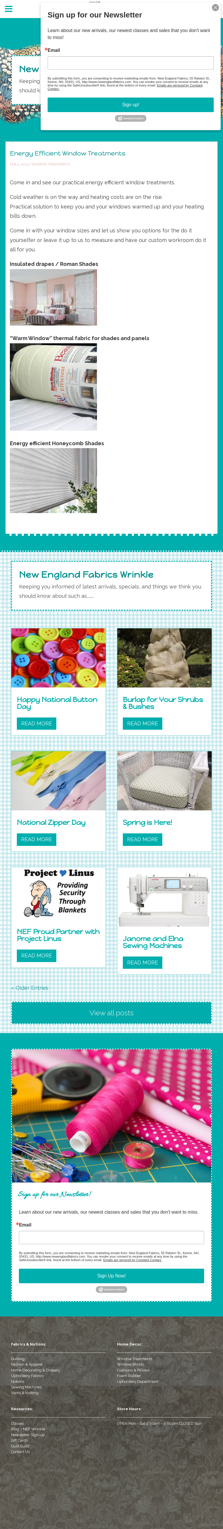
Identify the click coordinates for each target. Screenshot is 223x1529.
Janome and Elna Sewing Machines (153, 942)
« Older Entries (29, 988)
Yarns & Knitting (25, 1393)
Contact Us (20, 1452)
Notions (17, 1381)
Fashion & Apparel (27, 1364)
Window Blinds (130, 1364)
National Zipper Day (51, 822)
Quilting (18, 1359)
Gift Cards (19, 1440)
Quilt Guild (20, 1446)
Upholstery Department (137, 1381)
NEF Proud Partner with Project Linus (58, 935)
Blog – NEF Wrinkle (28, 1429)
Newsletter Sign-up (28, 1435)
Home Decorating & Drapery (35, 1370)
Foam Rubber (129, 1376)
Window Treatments (50, 164)
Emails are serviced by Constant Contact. (132, 1260)
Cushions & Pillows (133, 1370)
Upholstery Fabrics (27, 1376)
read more (36, 723)
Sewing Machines (26, 1387)
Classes (17, 1423)
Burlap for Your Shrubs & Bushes (163, 703)
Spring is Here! (147, 822)
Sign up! (130, 104)
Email (25, 1225)
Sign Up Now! (111, 1275)
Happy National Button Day (57, 703)
